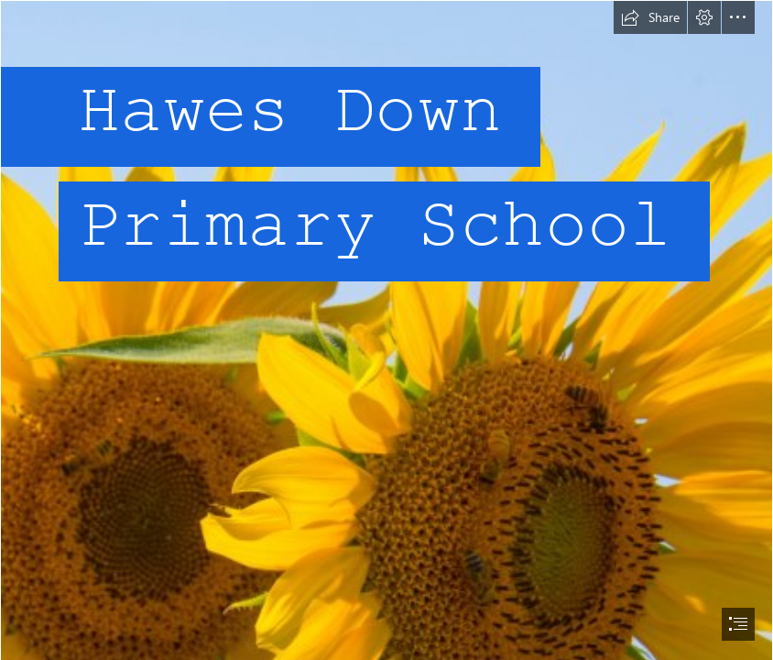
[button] (650, 17)
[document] (386, 330)
